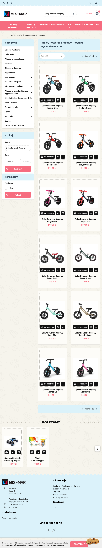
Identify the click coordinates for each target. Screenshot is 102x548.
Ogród (7, 112)
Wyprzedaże (10, 73)
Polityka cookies (60, 494)
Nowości (80, 25)
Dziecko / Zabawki (11, 26)
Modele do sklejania (18, 82)
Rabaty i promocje (9, 518)
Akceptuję (79, 544)
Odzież (18, 121)
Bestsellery (93, 25)
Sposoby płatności (60, 497)
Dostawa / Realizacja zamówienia (66, 486)
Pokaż (18, 195)
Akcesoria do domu (13, 68)
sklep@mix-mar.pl (16, 504)
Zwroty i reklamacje (61, 489)
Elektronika (9, 54)
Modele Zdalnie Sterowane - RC (18, 98)
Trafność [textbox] (44, 56)
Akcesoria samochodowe (15, 59)
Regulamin (57, 492)
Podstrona (57, 25)
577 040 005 (4, 3)
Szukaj (18, 169)
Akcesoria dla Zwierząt (14, 125)
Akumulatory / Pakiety (18, 86)
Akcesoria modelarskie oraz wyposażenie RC (18, 92)
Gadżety (45, 25)
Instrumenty (18, 77)
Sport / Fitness (31, 26)
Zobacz (69, 25)
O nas (55, 508)
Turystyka (18, 116)
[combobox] (52, 56)
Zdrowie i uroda (18, 107)
